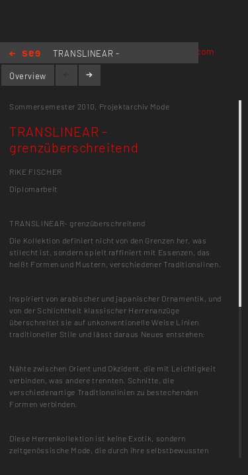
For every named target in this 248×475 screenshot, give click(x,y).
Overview (27, 76)
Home (24, 54)
